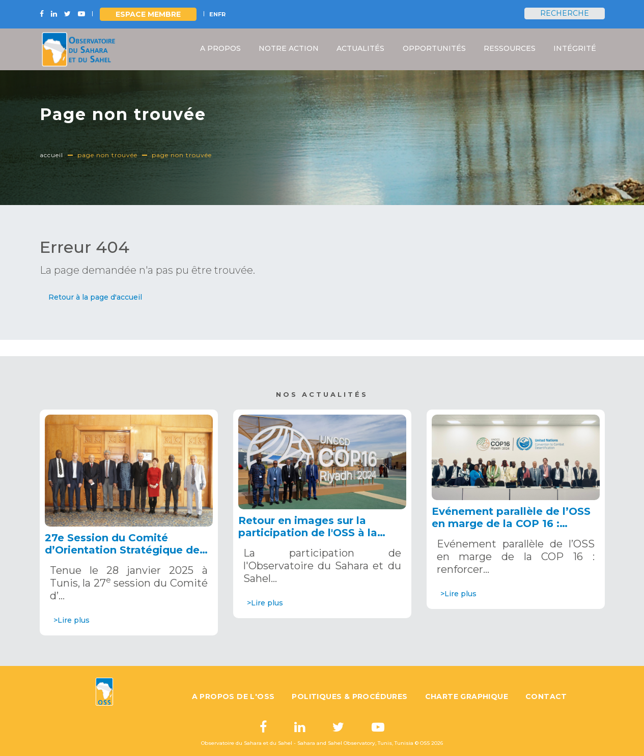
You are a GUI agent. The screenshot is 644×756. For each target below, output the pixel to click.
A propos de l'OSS (233, 696)
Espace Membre (148, 14)
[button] (95, 297)
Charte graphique (466, 696)
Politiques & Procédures (349, 696)
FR (222, 14)
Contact (546, 696)
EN (213, 14)
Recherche (564, 13)
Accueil (51, 155)
